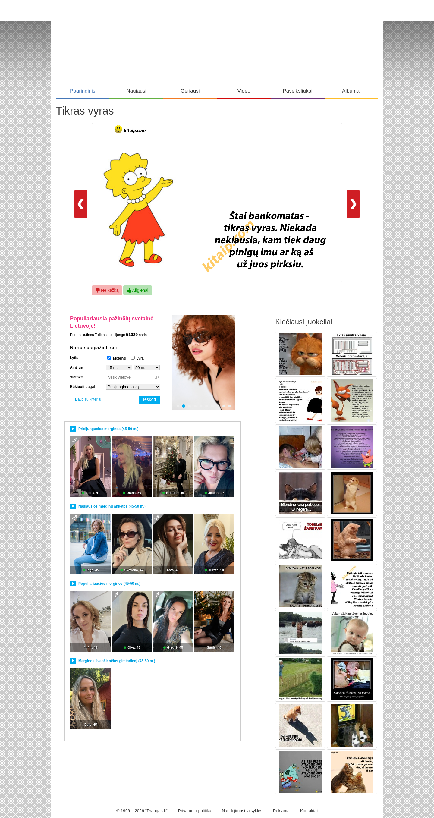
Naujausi (136, 91)
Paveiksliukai (297, 91)
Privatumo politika (195, 810)
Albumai (351, 91)
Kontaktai (309, 810)
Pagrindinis (82, 91)
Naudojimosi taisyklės (242, 810)
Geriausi (190, 91)
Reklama (281, 810)
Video (243, 91)
